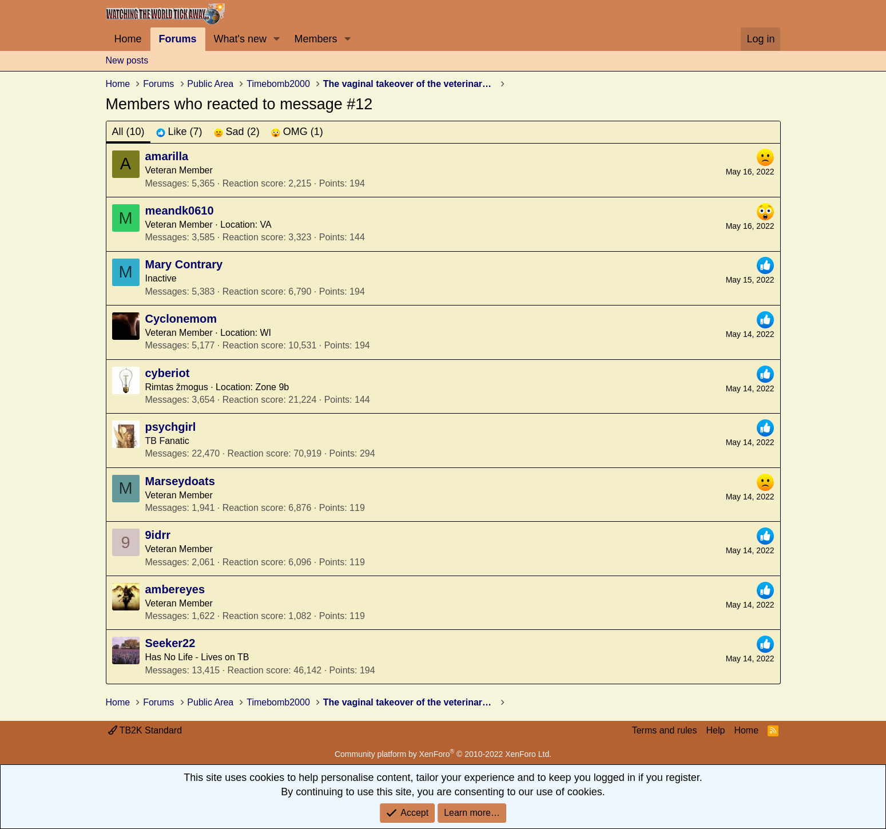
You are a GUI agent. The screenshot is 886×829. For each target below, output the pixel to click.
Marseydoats (180, 481)
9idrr (157, 535)
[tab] (179, 131)
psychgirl (170, 427)
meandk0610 (179, 210)
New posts (127, 60)
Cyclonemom (181, 318)
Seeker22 (170, 643)
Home (128, 39)
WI (266, 333)
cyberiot (167, 373)
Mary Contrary (184, 264)
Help (715, 730)
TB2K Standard (145, 730)
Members (315, 39)
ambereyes (175, 589)
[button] (277, 39)
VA (266, 224)
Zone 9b (272, 387)
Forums (178, 39)
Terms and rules (664, 730)
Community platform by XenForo (443, 754)
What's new (240, 39)
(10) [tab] (128, 131)
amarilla (167, 156)
